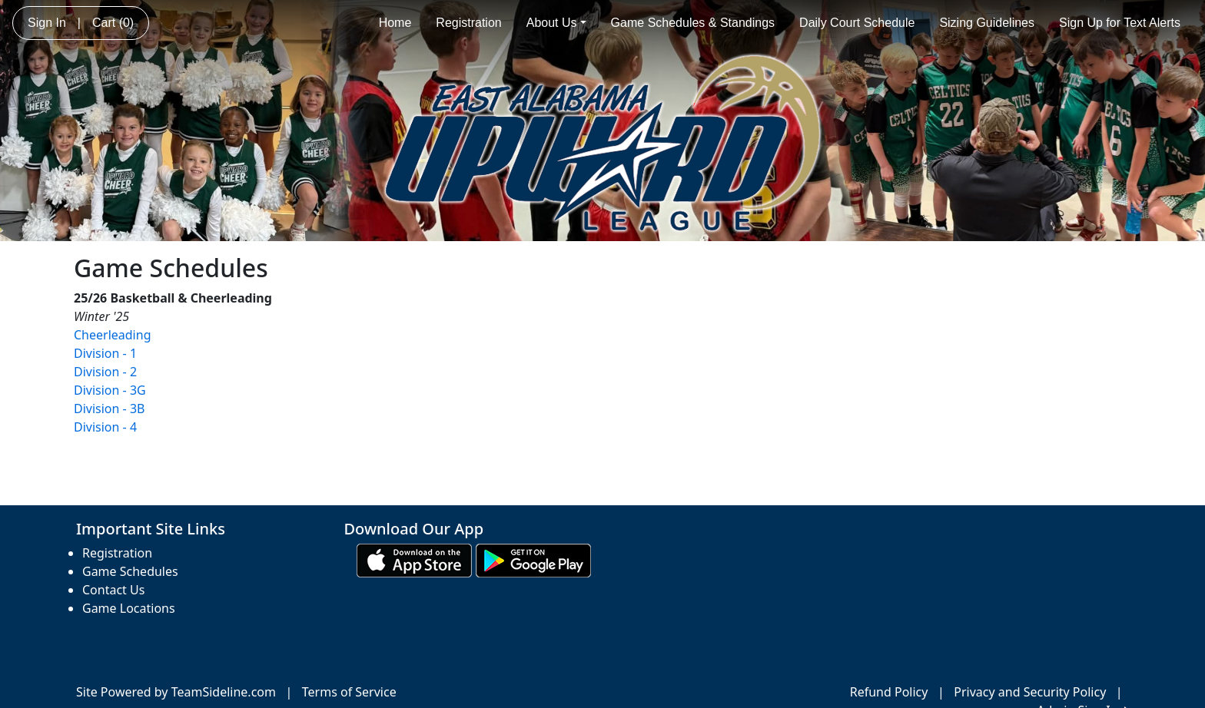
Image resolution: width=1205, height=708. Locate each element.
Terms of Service (349, 691)
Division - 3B (109, 408)
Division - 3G (110, 390)
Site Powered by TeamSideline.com (176, 691)
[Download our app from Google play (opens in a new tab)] (533, 559)
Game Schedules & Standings (693, 22)
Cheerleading (112, 334)
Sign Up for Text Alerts (1119, 22)
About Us (556, 22)
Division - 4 (105, 427)
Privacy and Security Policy (1030, 691)
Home (395, 22)
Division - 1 (105, 353)
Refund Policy (889, 691)
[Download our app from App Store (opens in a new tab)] (414, 559)
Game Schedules (130, 571)
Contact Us (113, 589)
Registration (468, 22)
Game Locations (128, 608)
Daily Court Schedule (857, 22)
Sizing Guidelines (986, 22)
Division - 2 (105, 371)
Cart (113, 22)
